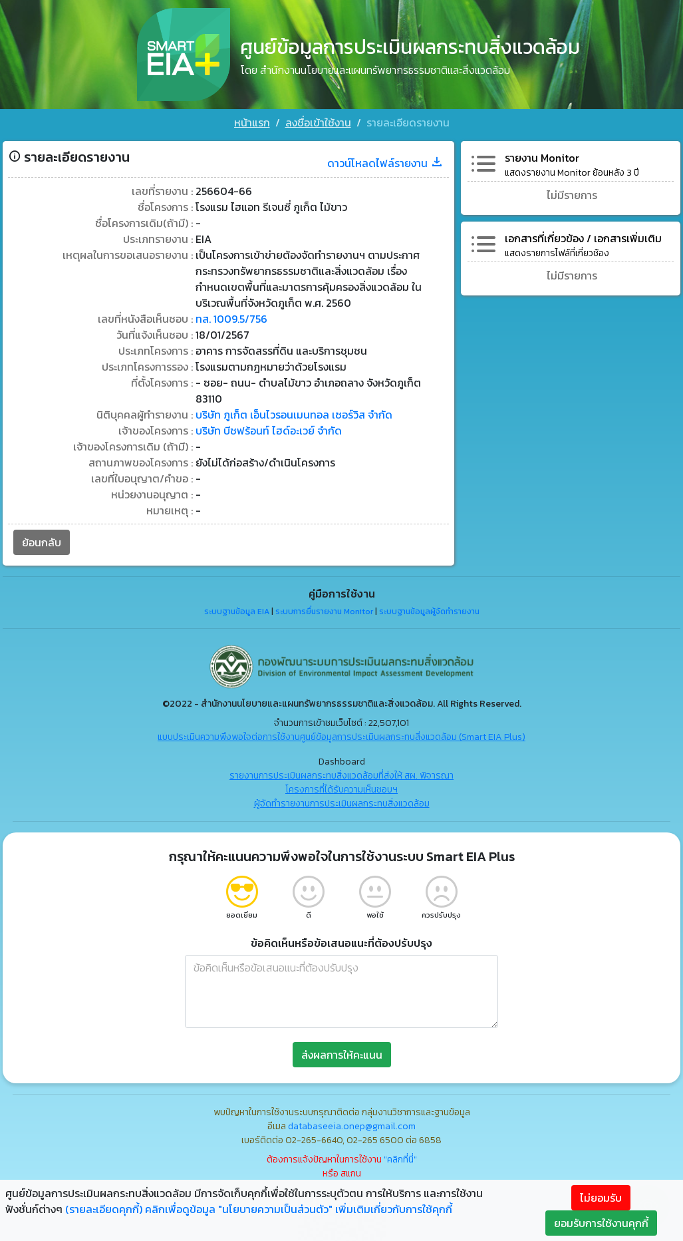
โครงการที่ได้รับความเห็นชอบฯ (341, 790)
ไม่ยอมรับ (601, 1198)
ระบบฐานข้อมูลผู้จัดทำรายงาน (429, 612)
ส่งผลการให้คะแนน (341, 1055)
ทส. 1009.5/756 (231, 319)
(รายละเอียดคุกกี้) (103, 1209)
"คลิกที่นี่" (400, 1159)
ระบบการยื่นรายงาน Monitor (324, 612)
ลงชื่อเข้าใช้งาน (318, 122)
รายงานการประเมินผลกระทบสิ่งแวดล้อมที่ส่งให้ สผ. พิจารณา (341, 776)
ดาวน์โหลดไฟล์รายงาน (385, 163)
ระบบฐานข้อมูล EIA (236, 612)
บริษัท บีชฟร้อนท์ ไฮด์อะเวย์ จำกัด (269, 431)
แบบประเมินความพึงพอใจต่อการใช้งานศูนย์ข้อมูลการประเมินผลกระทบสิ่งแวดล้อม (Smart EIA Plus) (341, 737)
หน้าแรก (252, 122)
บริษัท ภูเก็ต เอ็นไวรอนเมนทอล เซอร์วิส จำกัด (294, 415)
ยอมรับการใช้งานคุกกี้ (601, 1223)
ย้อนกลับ (41, 542)
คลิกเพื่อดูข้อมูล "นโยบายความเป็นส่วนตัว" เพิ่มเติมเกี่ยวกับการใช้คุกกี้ (298, 1209)
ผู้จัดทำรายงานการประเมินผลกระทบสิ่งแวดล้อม (342, 803)
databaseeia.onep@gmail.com (352, 1126)
